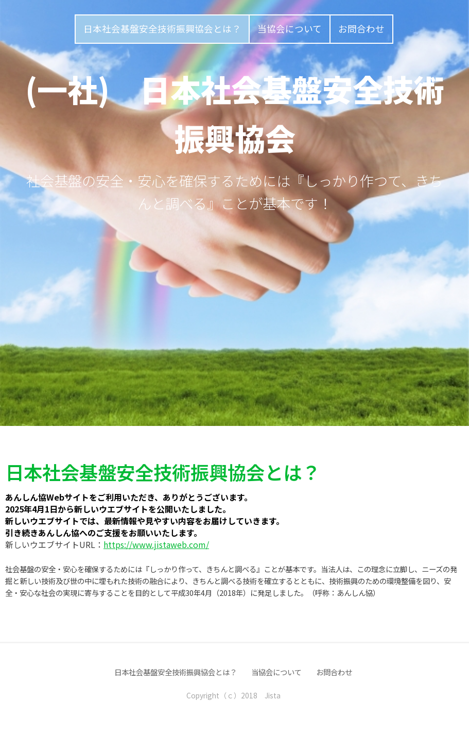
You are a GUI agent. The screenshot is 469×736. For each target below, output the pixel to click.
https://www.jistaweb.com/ (156, 544)
